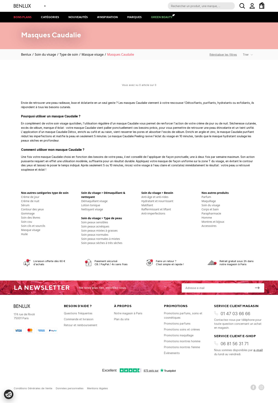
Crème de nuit (30, 201)
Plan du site (121, 319)
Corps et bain (210, 209)
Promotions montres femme (182, 347)
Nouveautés (78, 17)
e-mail (258, 350)
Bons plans (22, 17)
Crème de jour (30, 197)
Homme (207, 217)
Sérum (25, 205)
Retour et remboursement (80, 325)
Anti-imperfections (153, 213)
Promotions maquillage (178, 335)
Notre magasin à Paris (128, 313)
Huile (24, 234)
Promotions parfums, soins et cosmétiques (183, 315)
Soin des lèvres (30, 217)
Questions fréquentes (78, 313)
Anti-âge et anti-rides (154, 197)
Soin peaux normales (94, 234)
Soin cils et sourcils (33, 226)
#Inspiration (107, 17)
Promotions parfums (177, 323)
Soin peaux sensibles (94, 222)
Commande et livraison (78, 319)
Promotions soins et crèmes (182, 329)
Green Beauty (161, 17)
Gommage (28, 213)
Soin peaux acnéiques (95, 226)
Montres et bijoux (213, 222)
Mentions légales (97, 388)
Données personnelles (70, 388)
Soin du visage (45, 54)
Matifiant (147, 205)
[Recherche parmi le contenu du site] (201, 5)
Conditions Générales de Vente (33, 388)
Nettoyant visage (92, 209)
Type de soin (69, 54)
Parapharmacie (211, 213)
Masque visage (93, 54)
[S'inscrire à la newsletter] (257, 287)
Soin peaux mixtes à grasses (99, 230)
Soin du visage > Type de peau (101, 218)
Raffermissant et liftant (156, 209)
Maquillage (209, 201)
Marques (134, 17)
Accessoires (209, 226)
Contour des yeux (32, 209)
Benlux (26, 54)
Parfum (206, 197)
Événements (172, 353)
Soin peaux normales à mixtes (100, 239)
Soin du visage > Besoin (157, 193)
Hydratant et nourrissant (157, 201)
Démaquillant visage (94, 201)
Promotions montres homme (182, 341)
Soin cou (26, 222)
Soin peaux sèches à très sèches (101, 243)
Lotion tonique (90, 205)
